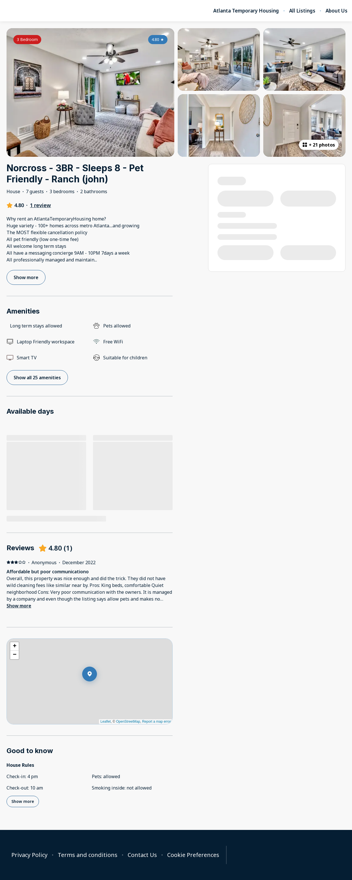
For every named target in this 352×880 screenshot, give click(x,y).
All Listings (302, 11)
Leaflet (105, 722)
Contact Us (142, 855)
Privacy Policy (29, 855)
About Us (336, 11)
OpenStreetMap (128, 722)
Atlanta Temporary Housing (246, 11)
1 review (40, 205)
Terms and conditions (87, 855)
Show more (19, 606)
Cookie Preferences (193, 855)
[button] (97, 688)
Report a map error (156, 722)
